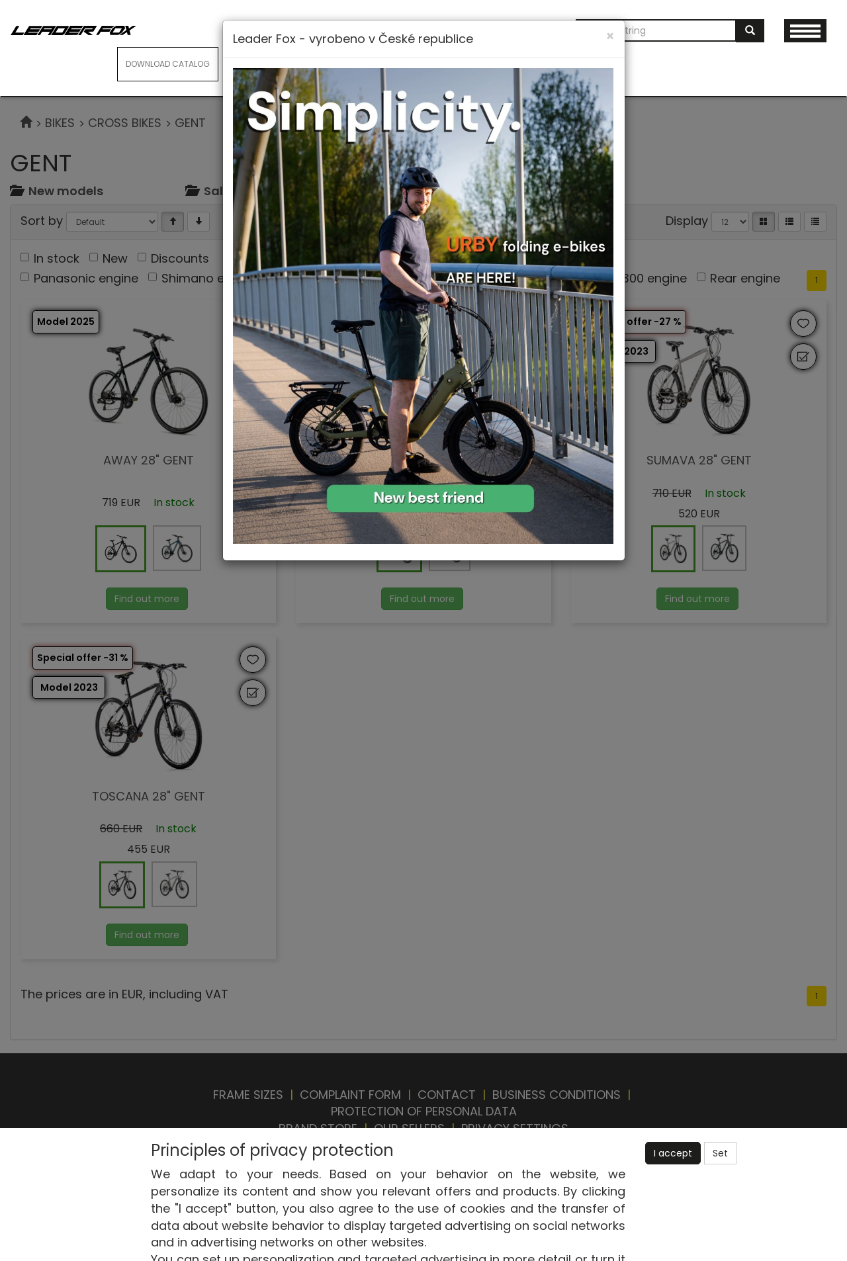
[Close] (610, 36)
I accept (673, 1153)
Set (720, 1153)
